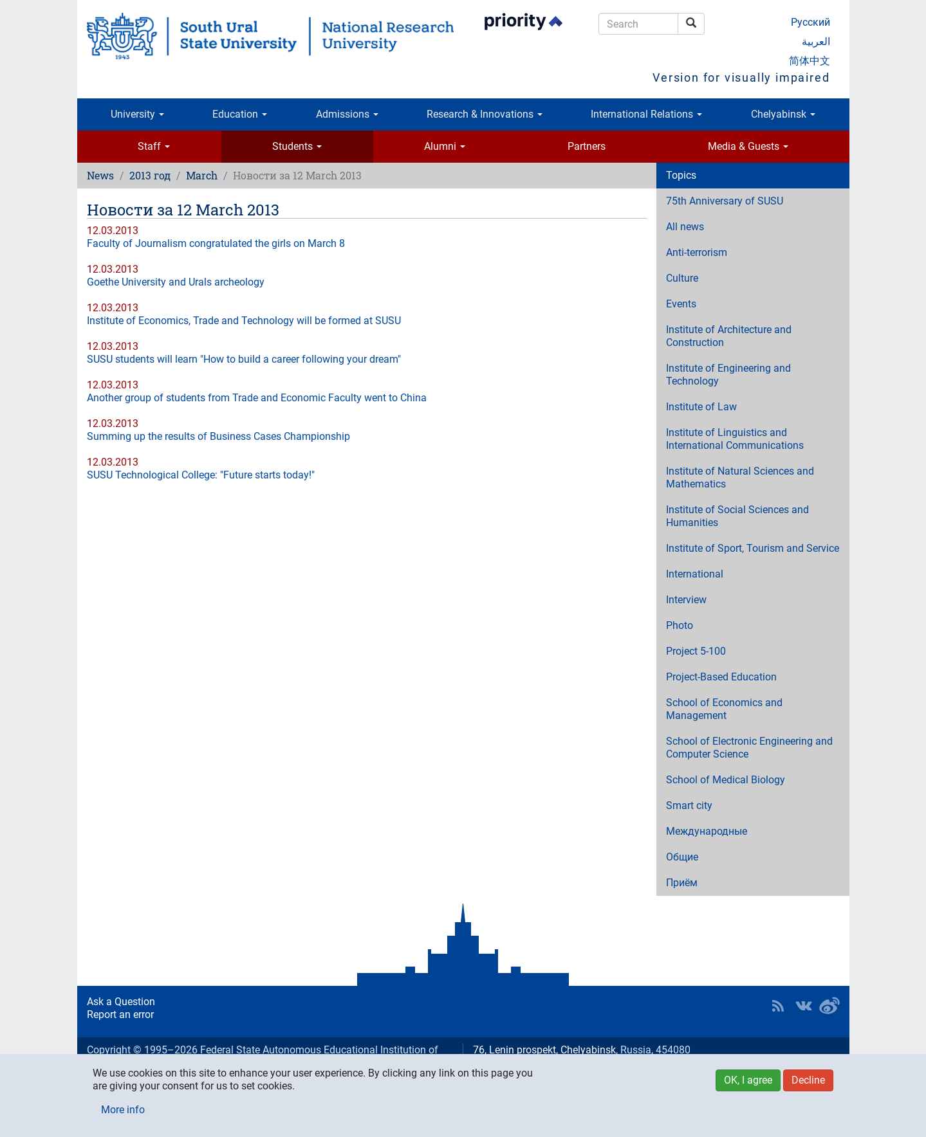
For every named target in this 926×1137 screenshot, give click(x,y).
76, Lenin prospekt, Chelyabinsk (544, 1050)
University (137, 114)
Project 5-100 (696, 651)
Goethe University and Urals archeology (175, 282)
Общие (682, 857)
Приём (682, 883)
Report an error (120, 1014)
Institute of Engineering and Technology (728, 374)
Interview (686, 600)
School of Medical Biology (725, 780)
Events (681, 304)
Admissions (347, 114)
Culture (682, 278)
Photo (679, 625)
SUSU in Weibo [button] (829, 1006)
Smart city (689, 805)
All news (685, 227)
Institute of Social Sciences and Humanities (737, 516)
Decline (808, 1080)
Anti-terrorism (696, 252)
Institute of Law (701, 407)
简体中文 (809, 61)
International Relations (646, 114)
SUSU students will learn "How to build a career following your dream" (244, 359)
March (202, 175)
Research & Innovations (484, 114)
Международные (706, 831)
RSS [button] (778, 1006)
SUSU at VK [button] (803, 1006)
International (694, 574)
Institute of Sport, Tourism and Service (752, 548)
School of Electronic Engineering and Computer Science (749, 747)
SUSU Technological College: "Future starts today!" (201, 475)
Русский (810, 22)
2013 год (150, 175)
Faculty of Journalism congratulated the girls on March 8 (216, 243)
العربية (816, 41)
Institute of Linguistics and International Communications (735, 438)
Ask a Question (121, 1002)
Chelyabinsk (783, 114)
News (100, 175)
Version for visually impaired (741, 77)
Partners (587, 146)
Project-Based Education (721, 677)
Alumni (444, 146)
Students (297, 146)
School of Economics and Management (724, 709)
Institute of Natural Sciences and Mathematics (740, 477)
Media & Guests (748, 146)
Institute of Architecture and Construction (729, 336)
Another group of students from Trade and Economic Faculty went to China (257, 398)
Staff (154, 146)
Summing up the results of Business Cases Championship (218, 436)
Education (239, 114)
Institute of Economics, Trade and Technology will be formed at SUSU (244, 320)
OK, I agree (748, 1080)
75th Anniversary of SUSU (724, 201)
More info (123, 1110)
